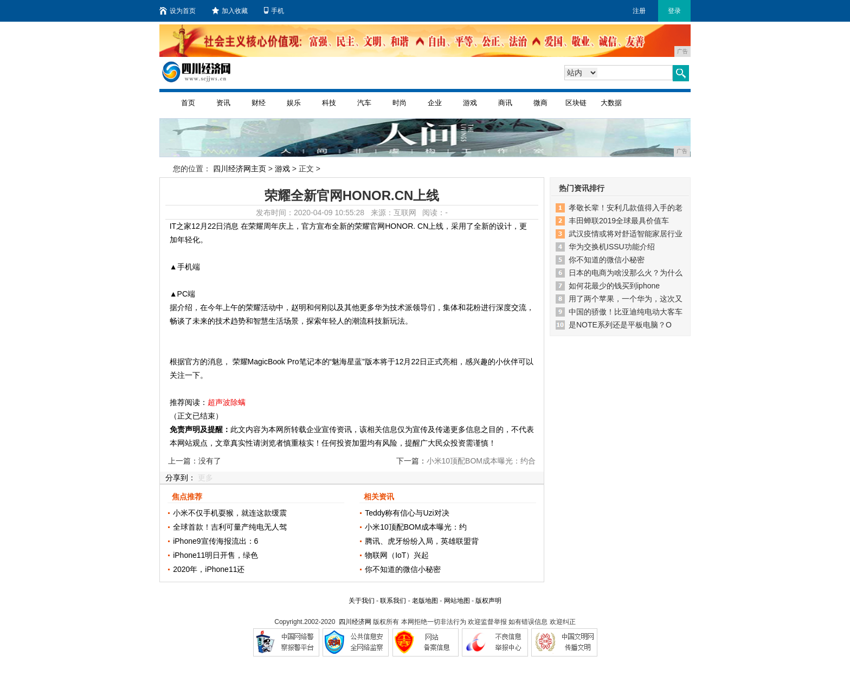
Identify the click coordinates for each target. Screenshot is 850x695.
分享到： (180, 477)
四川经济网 (355, 622)
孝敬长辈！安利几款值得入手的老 (625, 207)
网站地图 (457, 600)
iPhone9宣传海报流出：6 (215, 541)
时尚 (399, 103)
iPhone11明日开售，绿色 (215, 555)
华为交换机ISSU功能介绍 (612, 246)
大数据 (611, 103)
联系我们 (393, 600)
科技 (329, 103)
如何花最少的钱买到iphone (614, 285)
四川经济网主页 (239, 168)
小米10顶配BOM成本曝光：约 (415, 527)
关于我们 (362, 600)
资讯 (223, 103)
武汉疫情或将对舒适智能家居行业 (625, 233)
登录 (674, 11)
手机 (274, 11)
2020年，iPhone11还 (208, 569)
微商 (540, 103)
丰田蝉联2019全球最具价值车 (619, 220)
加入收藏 (230, 11)
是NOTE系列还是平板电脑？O (620, 324)
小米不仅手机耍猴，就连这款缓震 (230, 513)
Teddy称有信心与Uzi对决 (407, 513)
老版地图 (425, 600)
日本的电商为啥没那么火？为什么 (625, 272)
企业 (435, 103)
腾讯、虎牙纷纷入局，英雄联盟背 (422, 541)
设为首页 (177, 11)
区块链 (576, 103)
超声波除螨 (227, 402)
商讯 (505, 103)
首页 (188, 103)
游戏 (470, 103)
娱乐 (294, 103)
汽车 (364, 103)
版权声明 (488, 600)
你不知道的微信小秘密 (403, 569)
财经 (259, 103)
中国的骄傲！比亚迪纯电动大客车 (625, 311)
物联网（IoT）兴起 (397, 555)
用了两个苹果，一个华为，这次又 (625, 298)
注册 (639, 11)
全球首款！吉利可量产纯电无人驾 (230, 527)
